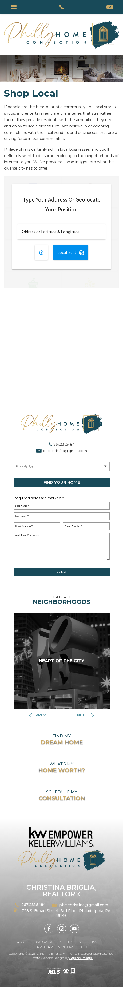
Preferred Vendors (55, 947)
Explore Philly (47, 942)
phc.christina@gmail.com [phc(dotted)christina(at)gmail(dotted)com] (65, 451)
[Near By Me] (62, 466)
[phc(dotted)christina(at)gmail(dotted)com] (109, 7)
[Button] (38, 715)
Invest (97, 942)
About (22, 942)
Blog (84, 947)
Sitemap (99, 954)
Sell (82, 942)
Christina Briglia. (50, 954)
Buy (69, 942)
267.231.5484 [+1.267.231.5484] (64, 444)
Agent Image (81, 958)
